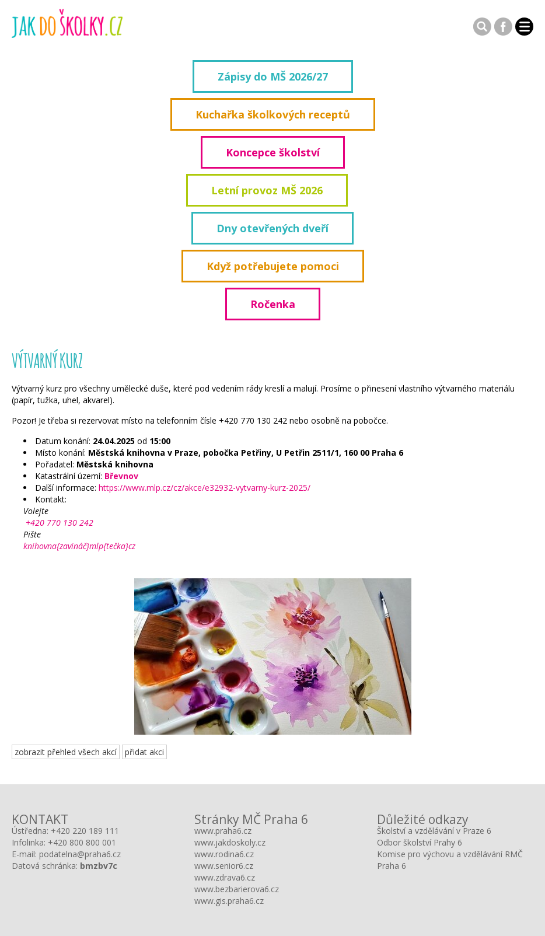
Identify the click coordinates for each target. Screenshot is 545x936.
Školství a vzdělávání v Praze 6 (434, 830)
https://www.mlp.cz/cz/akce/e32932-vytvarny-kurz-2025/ (204, 487)
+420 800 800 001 (82, 842)
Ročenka (272, 304)
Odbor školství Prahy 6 (419, 842)
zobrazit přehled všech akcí (66, 751)
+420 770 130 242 (58, 522)
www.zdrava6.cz (224, 877)
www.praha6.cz (222, 830)
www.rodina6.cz (224, 854)
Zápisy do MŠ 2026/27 (273, 76)
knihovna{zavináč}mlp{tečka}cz (79, 545)
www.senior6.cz (223, 865)
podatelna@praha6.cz (80, 854)
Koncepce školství (273, 152)
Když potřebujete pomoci (273, 266)
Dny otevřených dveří (272, 228)
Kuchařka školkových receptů (272, 114)
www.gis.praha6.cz (229, 900)
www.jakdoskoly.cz (229, 842)
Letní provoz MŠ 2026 (267, 190)
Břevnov (121, 475)
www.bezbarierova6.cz (236, 889)
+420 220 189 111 (85, 830)
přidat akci (144, 751)
